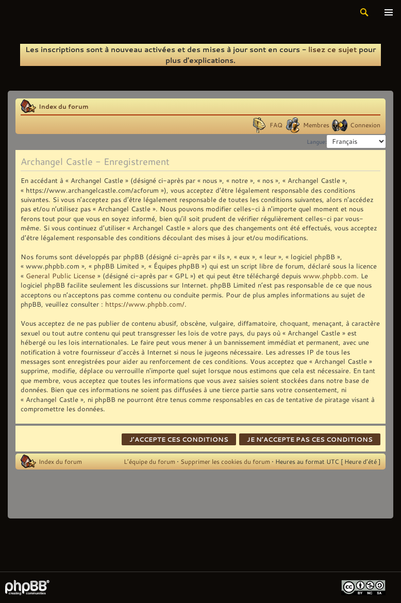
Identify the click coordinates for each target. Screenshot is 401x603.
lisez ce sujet (332, 49)
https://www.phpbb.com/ (145, 304)
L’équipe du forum (149, 461)
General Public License (60, 275)
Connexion (365, 125)
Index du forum (64, 106)
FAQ (276, 125)
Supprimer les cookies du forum (225, 461)
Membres (316, 125)
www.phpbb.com (330, 275)
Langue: (317, 141)
